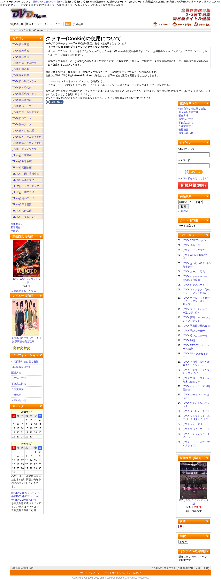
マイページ (103, 572)
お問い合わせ (18, 400)
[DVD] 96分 (189, 340)
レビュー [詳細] (22, 295)
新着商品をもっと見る (23, 291)
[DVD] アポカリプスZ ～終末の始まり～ (196, 380)
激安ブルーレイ (30, 492)
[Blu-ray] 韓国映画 (22, 167)
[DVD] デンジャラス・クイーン (196, 436)
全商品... (15, 230)
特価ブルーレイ (31, 499)
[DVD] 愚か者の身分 (194, 330)
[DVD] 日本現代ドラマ (24, 81)
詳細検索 (78, 24)
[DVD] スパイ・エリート (196, 429)
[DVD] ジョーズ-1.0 (193, 424)
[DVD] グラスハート (194, 284)
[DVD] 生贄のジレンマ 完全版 (194, 500)
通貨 (183, 536)
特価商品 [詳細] (190, 458)
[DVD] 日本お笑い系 (23, 130)
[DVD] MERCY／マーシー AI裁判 (196, 347)
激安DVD (38, 1)
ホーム (17, 30)
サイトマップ (88, 572)
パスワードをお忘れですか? (193, 178)
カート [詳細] (189, 220)
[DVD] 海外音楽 (20, 75)
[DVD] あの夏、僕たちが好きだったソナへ (196, 363)
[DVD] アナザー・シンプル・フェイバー (196, 372)
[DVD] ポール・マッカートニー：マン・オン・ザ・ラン (196, 301)
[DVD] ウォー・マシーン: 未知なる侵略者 (197, 278)
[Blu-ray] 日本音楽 (22, 204)
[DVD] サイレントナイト (196, 411)
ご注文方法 (17, 389)
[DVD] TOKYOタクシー (195, 240)
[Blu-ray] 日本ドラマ (23, 179)
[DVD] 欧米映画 (20, 50)
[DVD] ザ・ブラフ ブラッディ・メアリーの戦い (197, 291)
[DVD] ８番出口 (191, 245)
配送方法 (16, 372)
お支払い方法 (18, 378)
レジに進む (134, 572)
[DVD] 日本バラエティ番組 (26, 136)
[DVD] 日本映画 (20, 44)
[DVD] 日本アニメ (21, 118)
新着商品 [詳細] (22, 236)
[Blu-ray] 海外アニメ (23, 198)
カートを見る (119, 572)
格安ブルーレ (29, 496)
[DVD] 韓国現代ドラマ (24, 93)
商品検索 (185, 196)
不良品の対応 (18, 383)
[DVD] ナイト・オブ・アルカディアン (196, 444)
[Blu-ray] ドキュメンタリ (25, 216)
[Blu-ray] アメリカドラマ (25, 186)
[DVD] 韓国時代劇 (21, 99)
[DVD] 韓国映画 (20, 56)
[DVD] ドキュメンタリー (25, 149)
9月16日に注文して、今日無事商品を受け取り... (26, 338)
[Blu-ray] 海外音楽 (22, 210)
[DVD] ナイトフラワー (195, 250)
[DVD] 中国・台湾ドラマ (25, 112)
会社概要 (16, 394)
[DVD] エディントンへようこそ (196, 396)
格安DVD (48, 1)
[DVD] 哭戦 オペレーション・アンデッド (197, 319)
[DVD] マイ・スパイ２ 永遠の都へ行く (196, 311)
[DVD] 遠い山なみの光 (195, 335)
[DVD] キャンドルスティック (196, 404)
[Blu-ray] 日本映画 (22, 155)
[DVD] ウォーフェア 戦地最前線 (197, 388)
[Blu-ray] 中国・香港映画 (25, 173)
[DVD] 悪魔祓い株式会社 (196, 325)
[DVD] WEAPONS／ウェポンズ (196, 257)
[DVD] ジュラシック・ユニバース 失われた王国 (196, 417)
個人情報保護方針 (21, 367)
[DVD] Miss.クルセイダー (195, 355)
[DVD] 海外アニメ (21, 124)
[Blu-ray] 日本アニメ (23, 192)
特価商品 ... (17, 224)
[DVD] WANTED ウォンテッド (27, 279)
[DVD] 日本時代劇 (21, 87)
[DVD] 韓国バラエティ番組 (26, 143)
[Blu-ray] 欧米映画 (22, 161)
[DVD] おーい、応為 (194, 271)
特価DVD (59, 1)
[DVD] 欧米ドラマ (21, 106)
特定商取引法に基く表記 (24, 361)
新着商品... (17, 227)
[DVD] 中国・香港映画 (24, 63)
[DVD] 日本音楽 (20, 69)
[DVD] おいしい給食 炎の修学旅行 (197, 265)
